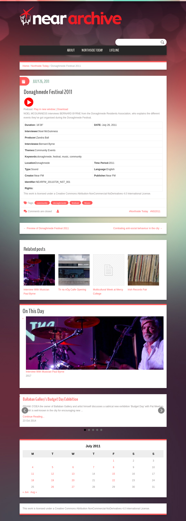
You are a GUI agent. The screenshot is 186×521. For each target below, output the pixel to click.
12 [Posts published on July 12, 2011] (52, 473)
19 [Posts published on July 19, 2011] (52, 480)
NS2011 (155, 211)
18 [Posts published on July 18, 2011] (32, 480)
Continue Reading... (34, 416)
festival (75, 203)
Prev (25, 410)
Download (62, 109)
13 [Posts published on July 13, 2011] (73, 473)
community (42, 203)
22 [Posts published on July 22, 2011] (113, 480)
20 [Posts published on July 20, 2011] (73, 480)
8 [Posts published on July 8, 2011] (113, 467)
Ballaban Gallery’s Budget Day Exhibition (50, 399)
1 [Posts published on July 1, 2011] (113, 460)
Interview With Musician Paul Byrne (45, 371)
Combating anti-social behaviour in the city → (138, 228)
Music (87, 203)
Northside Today (92, 50)
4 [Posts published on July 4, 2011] (32, 467)
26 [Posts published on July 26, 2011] (52, 486)
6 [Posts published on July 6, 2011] (73, 467)
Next (161, 410)
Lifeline (114, 50)
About (71, 50)
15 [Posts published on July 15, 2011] (113, 473)
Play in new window (44, 109)
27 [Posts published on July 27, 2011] (73, 486)
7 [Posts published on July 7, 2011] (93, 467)
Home (26, 66)
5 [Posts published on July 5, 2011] (52, 467)
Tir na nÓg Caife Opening (72, 289)
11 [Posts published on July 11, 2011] (32, 473)
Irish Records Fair (137, 289)
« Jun (26, 492)
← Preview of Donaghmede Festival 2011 (46, 228)
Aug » (33, 492)
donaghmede (59, 203)
